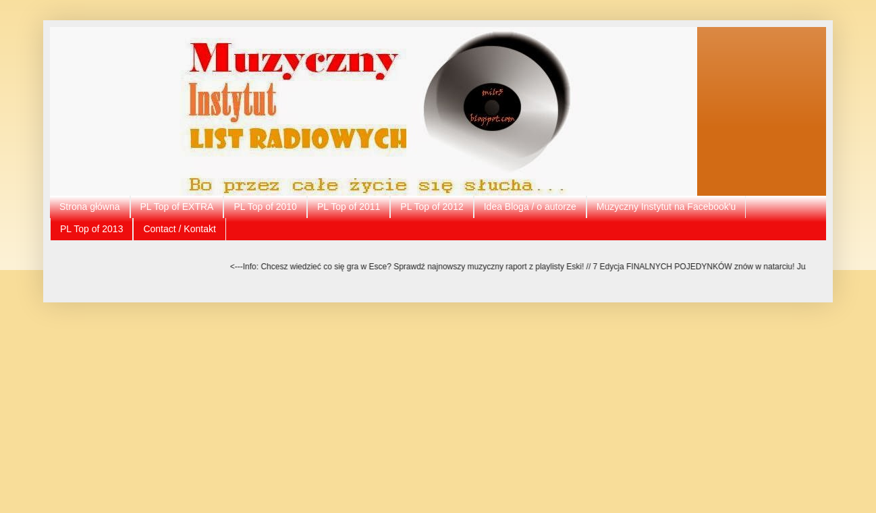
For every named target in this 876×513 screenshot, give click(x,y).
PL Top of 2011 (348, 206)
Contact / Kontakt (179, 228)
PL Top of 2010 (265, 206)
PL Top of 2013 (91, 228)
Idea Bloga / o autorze (530, 206)
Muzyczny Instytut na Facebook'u (666, 206)
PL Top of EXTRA (177, 206)
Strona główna (89, 206)
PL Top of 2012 (431, 206)
